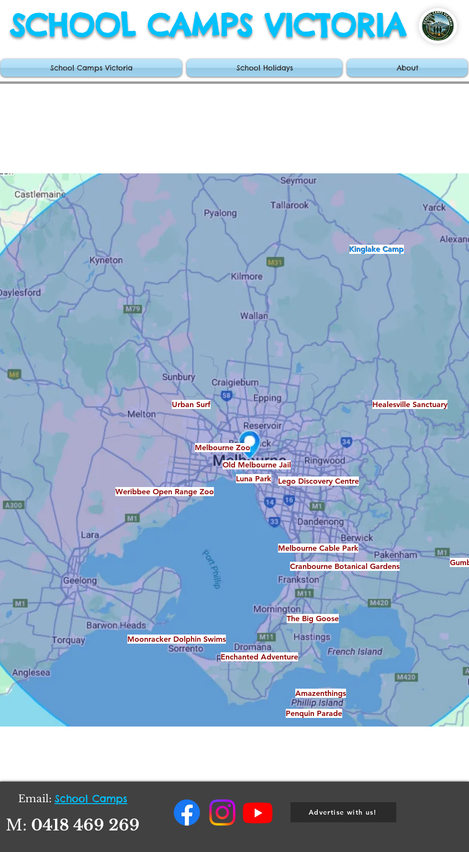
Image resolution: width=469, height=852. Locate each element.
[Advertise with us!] (343, 812)
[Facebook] (186, 812)
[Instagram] (222, 812)
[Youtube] (257, 812)
